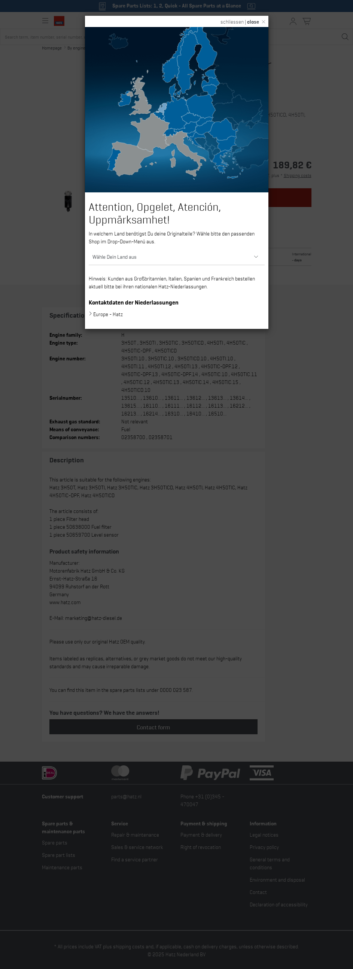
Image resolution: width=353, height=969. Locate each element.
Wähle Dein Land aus (114, 256)
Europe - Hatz (108, 314)
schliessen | (239, 21)
